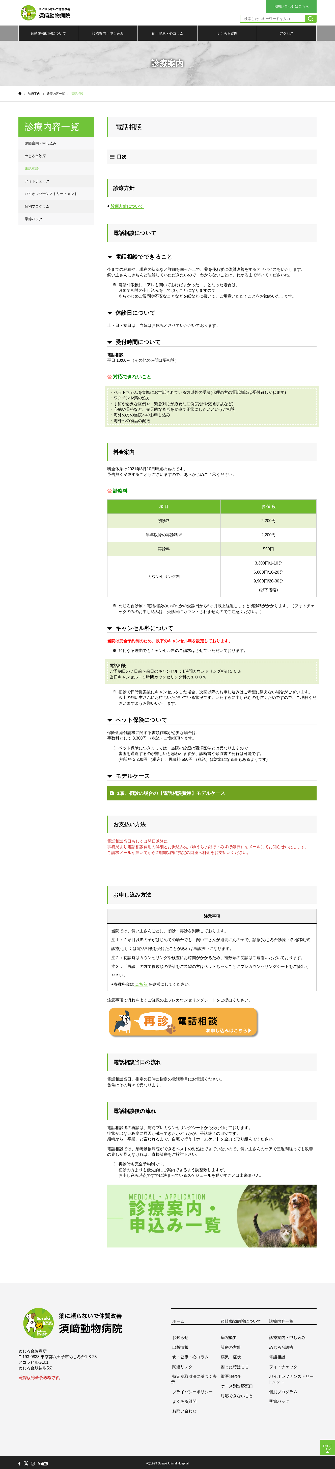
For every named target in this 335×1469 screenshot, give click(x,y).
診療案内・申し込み (108, 33)
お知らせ (180, 1335)
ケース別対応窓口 (237, 1384)
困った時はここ (235, 1364)
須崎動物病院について (48, 33)
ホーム (178, 1319)
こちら (141, 982)
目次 (121, 156)
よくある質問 (227, 33)
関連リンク (182, 1364)
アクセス (287, 33)
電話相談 (32, 168)
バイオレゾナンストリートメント (51, 194)
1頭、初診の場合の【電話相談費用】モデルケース (171, 791)
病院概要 (229, 1335)
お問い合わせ (184, 1409)
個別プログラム (37, 206)
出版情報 (180, 1345)
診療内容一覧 (281, 1319)
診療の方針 (231, 1345)
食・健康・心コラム (167, 33)
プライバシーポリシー (192, 1389)
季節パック (33, 219)
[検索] (310, 18)
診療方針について (127, 205)
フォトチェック (37, 181)
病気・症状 (231, 1355)
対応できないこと (237, 1393)
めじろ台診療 (35, 156)
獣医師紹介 (231, 1374)
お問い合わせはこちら (291, 6)
